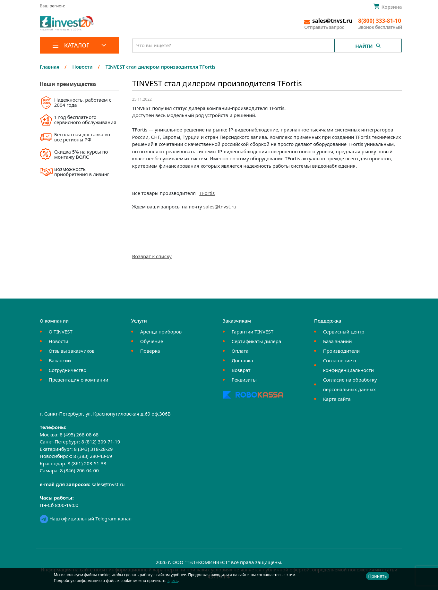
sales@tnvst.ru (219, 206)
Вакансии (60, 360)
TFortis (207, 193)
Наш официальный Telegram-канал (86, 518)
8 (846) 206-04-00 (79, 470)
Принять (377, 576)
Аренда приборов (161, 331)
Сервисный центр (344, 331)
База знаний (337, 341)
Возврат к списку (152, 256)
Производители (341, 351)
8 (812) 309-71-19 (100, 441)
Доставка (242, 360)
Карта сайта (337, 399)
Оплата (240, 351)
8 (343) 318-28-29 (93, 449)
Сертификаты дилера (256, 341)
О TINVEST (61, 331)
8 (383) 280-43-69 (92, 456)
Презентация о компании (78, 379)
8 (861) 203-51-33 (86, 463)
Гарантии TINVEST (252, 331)
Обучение (151, 341)
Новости (58, 341)
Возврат (241, 370)
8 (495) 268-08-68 (79, 434)
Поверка (150, 351)
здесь (172, 580)
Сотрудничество (67, 370)
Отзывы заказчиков (72, 351)
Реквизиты (244, 379)
